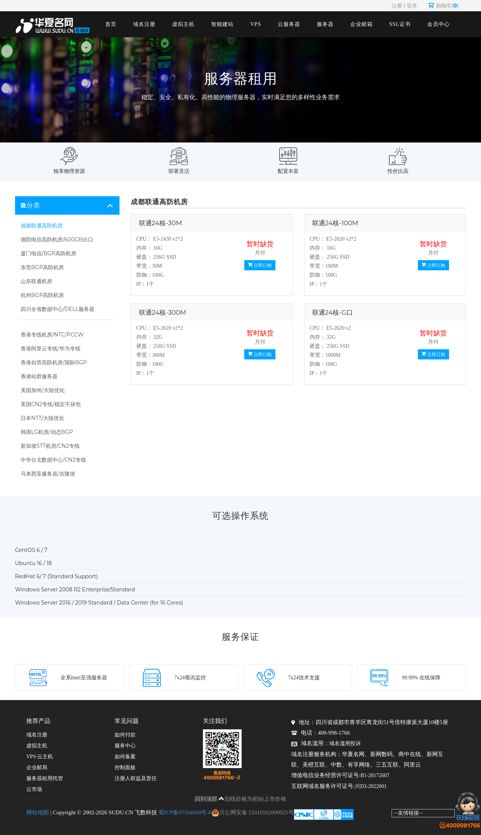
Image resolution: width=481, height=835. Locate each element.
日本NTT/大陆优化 (42, 418)
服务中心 (125, 746)
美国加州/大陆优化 (43, 390)
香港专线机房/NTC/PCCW (52, 334)
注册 (397, 5)
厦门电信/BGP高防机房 (48, 253)
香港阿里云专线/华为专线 (50, 348)
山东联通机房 (36, 281)
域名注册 (144, 24)
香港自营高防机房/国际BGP (54, 362)
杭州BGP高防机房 (42, 295)
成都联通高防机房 (42, 225)
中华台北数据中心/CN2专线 (53, 459)
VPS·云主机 (39, 756)
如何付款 (125, 735)
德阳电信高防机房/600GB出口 (57, 239)
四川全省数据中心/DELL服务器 (57, 309)
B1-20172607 (374, 775)
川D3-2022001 (371, 786)
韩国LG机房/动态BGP (47, 432)
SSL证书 (400, 24)
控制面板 (125, 767)
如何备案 (125, 756)
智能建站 (222, 24)
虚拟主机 (183, 24)
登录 (412, 5)
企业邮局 (36, 767)
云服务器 (289, 24)
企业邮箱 (361, 24)
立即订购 (260, 265)
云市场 (34, 789)
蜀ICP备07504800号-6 (185, 812)
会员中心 (438, 24)
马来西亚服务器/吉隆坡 (48, 473)
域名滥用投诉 (345, 743)
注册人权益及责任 (136, 778)
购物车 (443, 5)
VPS (255, 24)
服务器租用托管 (44, 778)
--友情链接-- (408, 812)
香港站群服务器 (39, 376)
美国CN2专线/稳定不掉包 (51, 404)
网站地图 (37, 812)
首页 (110, 24)
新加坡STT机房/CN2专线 (50, 446)
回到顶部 (209, 798)
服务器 (325, 24)
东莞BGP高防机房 (42, 267)
